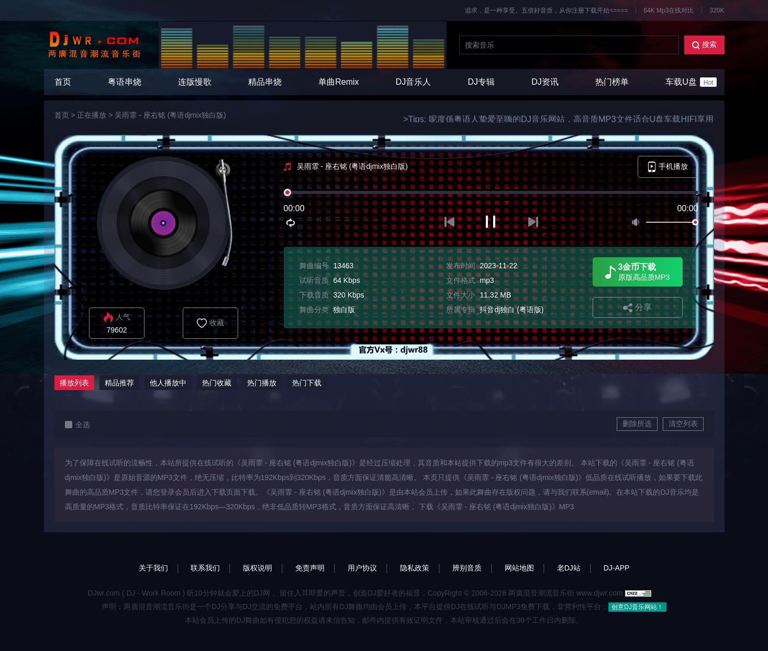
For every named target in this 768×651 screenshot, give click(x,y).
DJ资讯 (545, 81)
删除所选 (637, 423)
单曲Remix (338, 81)
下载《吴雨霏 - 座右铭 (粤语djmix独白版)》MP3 (496, 506)
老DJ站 (569, 568)
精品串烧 (265, 81)
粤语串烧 (124, 81)
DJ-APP (617, 568)
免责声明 (310, 568)
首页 (62, 81)
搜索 (704, 44)
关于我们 (153, 568)
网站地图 (519, 568)
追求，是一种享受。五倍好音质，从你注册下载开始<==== (546, 10)
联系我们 (205, 568)
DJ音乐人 (413, 81)
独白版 (344, 309)
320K (716, 10)
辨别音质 (467, 568)
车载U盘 (691, 82)
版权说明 (257, 568)
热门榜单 (612, 81)
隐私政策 (414, 568)
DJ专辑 (481, 81)
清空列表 (683, 423)
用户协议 (362, 568)
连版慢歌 (195, 81)
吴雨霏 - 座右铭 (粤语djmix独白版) (170, 115)
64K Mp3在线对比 (668, 10)
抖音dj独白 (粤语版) (511, 309)
